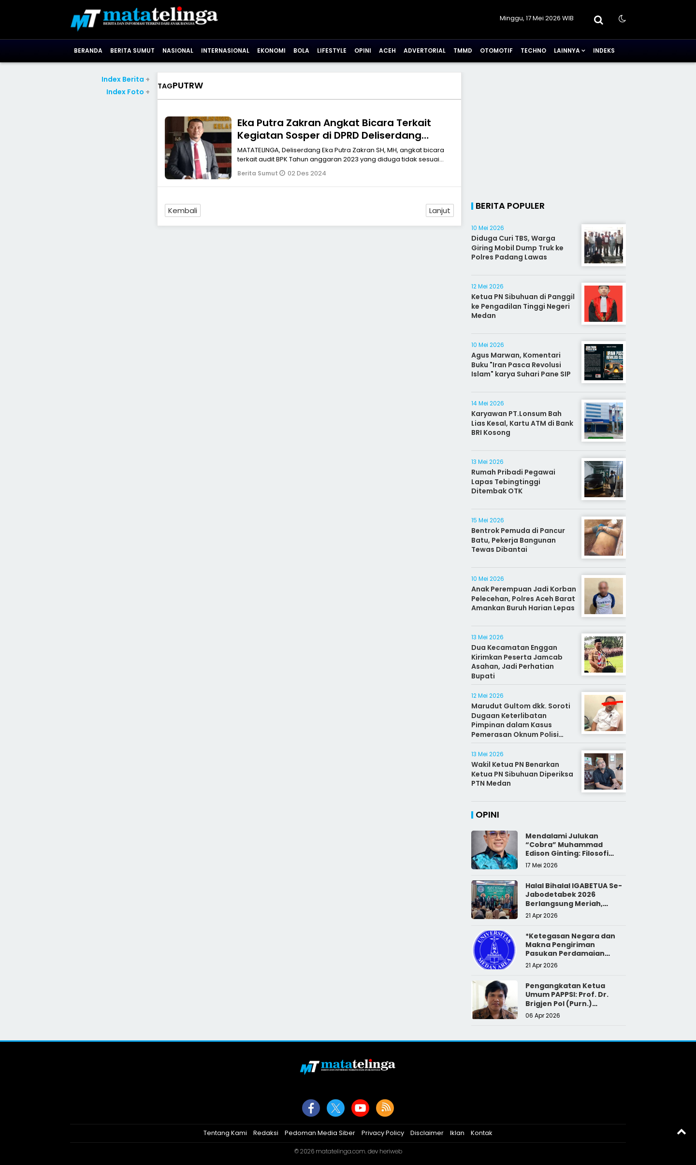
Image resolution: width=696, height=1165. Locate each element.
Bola (301, 50)
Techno (533, 50)
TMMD (462, 50)
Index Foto (128, 92)
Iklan (457, 1132)
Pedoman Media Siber (320, 1132)
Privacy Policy (383, 1132)
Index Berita (126, 79)
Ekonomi (271, 50)
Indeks (604, 50)
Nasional (177, 50)
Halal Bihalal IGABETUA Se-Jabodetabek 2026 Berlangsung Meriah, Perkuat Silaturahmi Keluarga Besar (573, 903)
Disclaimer (427, 1132)
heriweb (390, 1151)
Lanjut (439, 210)
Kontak (482, 1132)
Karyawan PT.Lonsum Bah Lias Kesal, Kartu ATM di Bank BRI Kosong (522, 423)
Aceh (387, 50)
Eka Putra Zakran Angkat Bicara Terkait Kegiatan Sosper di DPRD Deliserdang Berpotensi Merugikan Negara (334, 135)
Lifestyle (332, 50)
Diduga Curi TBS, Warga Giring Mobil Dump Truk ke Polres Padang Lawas (517, 247)
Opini (362, 50)
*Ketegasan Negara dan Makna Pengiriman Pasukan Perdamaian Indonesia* (570, 949)
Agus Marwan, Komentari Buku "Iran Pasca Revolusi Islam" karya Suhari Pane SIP (521, 364)
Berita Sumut (132, 50)
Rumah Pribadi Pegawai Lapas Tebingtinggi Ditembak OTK (513, 481)
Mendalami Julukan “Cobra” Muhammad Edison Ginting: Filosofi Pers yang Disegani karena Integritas (574, 853)
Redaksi (265, 1132)
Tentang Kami (225, 1132)
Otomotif (496, 50)
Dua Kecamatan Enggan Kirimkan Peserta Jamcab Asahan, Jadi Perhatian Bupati (517, 662)
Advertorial (425, 50)
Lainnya (567, 50)
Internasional (225, 50)
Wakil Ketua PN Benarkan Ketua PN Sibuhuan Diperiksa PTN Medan (522, 774)
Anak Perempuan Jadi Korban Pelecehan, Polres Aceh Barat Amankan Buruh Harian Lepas (523, 598)
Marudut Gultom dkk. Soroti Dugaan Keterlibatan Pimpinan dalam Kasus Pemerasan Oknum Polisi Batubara (520, 724)
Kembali (182, 210)
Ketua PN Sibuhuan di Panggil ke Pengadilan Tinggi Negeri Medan (523, 306)
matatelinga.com (340, 1151)
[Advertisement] (110, 242)
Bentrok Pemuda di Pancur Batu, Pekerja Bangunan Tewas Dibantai (518, 540)
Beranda (88, 50)
